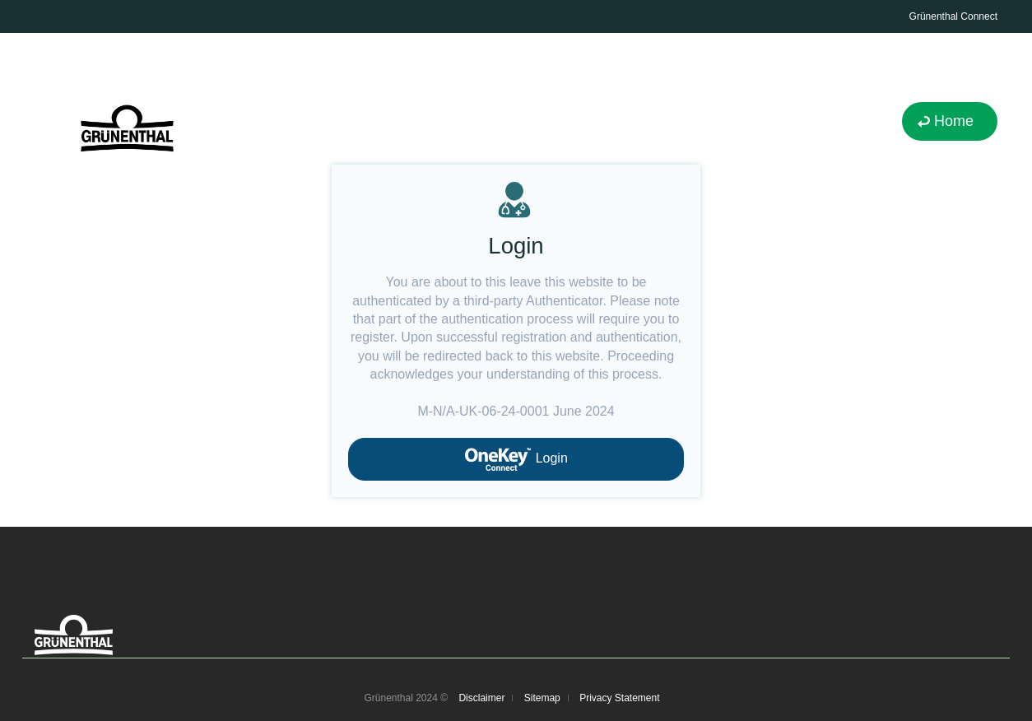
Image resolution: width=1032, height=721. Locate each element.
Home (954, 121)
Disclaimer (481, 698)
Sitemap (542, 698)
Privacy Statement (619, 698)
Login (516, 459)
